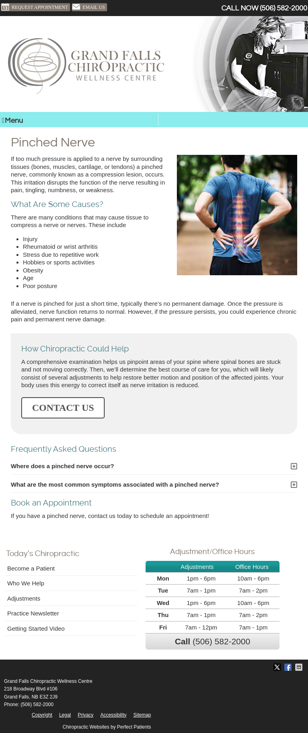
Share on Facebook (288, 667)
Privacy (85, 715)
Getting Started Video (36, 628)
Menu (12, 120)
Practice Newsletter (33, 613)
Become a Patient (31, 568)
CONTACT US (63, 407)
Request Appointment (34, 7)
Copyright (42, 715)
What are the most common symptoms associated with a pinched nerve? (115, 484)
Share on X (278, 667)
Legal (65, 715)
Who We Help (25, 583)
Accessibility (113, 715)
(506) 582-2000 (283, 8)
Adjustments (24, 598)
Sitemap (142, 715)
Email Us (88, 7)
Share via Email (299, 667)
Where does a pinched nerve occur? (62, 466)
